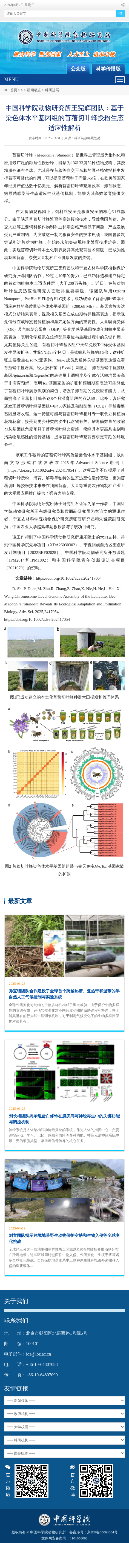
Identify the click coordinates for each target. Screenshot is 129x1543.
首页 (13, 90)
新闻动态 (34, 90)
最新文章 (20, 901)
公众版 (78, 69)
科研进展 (52, 90)
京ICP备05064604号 (102, 1532)
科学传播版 (108, 69)
